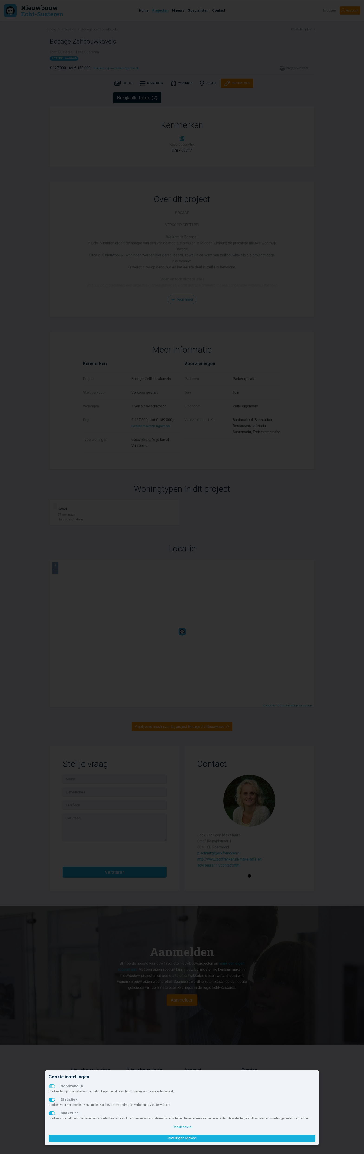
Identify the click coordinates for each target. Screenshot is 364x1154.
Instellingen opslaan (182, 1138)
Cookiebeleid (182, 1127)
